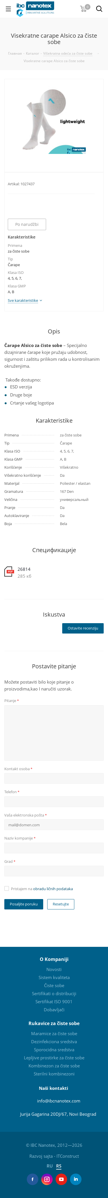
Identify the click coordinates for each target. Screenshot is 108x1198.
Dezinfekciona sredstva (54, 1041)
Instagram (47, 1179)
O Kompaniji (54, 959)
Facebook (32, 1179)
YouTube (61, 1179)
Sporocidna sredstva (54, 1049)
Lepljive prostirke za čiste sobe (54, 1057)
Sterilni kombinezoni (54, 1074)
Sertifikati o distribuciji (54, 993)
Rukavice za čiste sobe (54, 1023)
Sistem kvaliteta (54, 977)
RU (50, 1166)
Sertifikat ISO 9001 (54, 1001)
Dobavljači (54, 1009)
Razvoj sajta (41, 1156)
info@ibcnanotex (54, 1101)
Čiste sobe (54, 985)
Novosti (54, 969)
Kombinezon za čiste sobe (54, 1066)
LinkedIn (76, 1179)
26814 (24, 569)
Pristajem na (42, 888)
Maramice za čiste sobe (54, 1033)
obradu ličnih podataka (53, 888)
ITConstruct (67, 1156)
